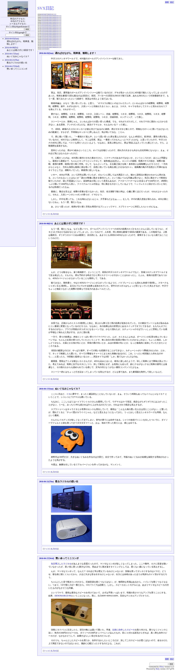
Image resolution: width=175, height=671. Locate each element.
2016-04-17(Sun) (46, 389)
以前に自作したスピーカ (123, 630)
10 (51, 14)
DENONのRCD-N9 (63, 596)
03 (45, 16)
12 (55, 14)
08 (48, 14)
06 (45, 14)
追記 (172, 2)
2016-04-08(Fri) (46, 223)
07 (46, 14)
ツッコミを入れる (51, 214)
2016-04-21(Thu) (46, 481)
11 (53, 14)
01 (41, 16)
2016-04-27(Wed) (46, 558)
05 (43, 14)
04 (41, 14)
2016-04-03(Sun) (46, 53)
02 (43, 16)
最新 (167, 2)
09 (50, 14)
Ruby (158, 669)
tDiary (161, 667)
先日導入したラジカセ (61, 564)
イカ (68, 394)
